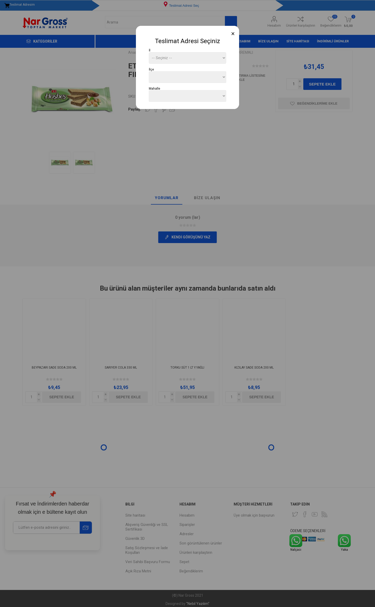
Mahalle (154, 88)
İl (149, 50)
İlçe (151, 69)
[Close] (233, 34)
